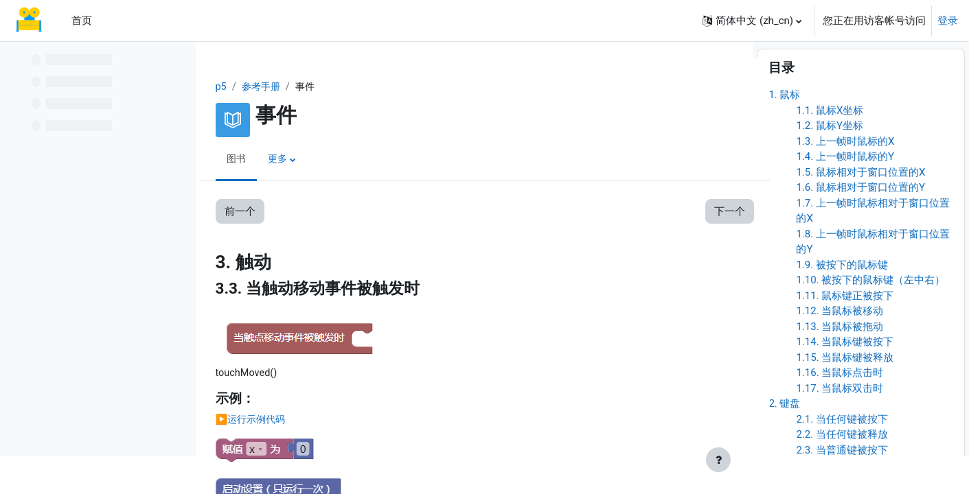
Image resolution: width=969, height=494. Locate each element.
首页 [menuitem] (81, 20)
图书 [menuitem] (243, 160)
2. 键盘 (784, 442)
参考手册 (269, 87)
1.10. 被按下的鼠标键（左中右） (870, 318)
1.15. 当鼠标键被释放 (844, 395)
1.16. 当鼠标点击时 (839, 411)
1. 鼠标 (784, 133)
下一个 (701, 212)
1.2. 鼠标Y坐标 (829, 164)
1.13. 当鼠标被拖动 (839, 364)
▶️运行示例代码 (260, 421)
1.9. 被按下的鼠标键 (842, 302)
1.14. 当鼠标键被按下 (844, 380)
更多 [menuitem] (286, 160)
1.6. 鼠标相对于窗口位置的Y (860, 226)
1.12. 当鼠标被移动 (839, 349)
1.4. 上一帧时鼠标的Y (845, 195)
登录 (947, 20)
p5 (228, 87)
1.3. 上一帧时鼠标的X (845, 179)
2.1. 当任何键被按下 (842, 457)
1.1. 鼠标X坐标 (829, 148)
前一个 (246, 212)
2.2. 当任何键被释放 (842, 473)
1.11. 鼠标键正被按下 (844, 333)
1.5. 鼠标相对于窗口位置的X (860, 210)
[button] (752, 20)
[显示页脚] (718, 459)
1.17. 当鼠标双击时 (839, 426)
